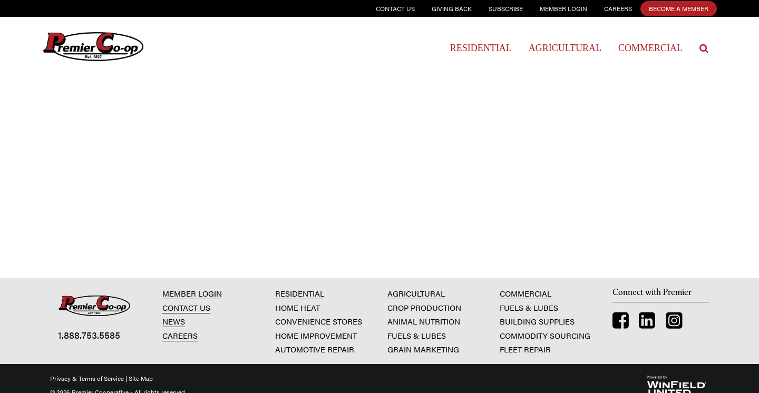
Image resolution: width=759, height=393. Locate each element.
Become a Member (678, 8)
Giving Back (452, 8)
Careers (618, 8)
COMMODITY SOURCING (545, 335)
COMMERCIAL (525, 293)
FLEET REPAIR (525, 349)
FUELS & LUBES (416, 335)
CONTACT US (186, 307)
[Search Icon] (703, 48)
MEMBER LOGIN (192, 293)
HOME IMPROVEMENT (316, 335)
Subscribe (506, 8)
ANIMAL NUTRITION (423, 321)
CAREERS (180, 335)
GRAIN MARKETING (423, 349)
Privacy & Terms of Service (87, 378)
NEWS (173, 321)
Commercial (650, 48)
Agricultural (565, 48)
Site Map (141, 378)
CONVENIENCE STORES (318, 321)
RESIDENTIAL (299, 293)
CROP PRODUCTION (424, 307)
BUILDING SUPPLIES (537, 321)
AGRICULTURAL (416, 293)
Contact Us (395, 8)
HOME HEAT (297, 307)
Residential (481, 48)
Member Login (563, 8)
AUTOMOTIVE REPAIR (314, 349)
